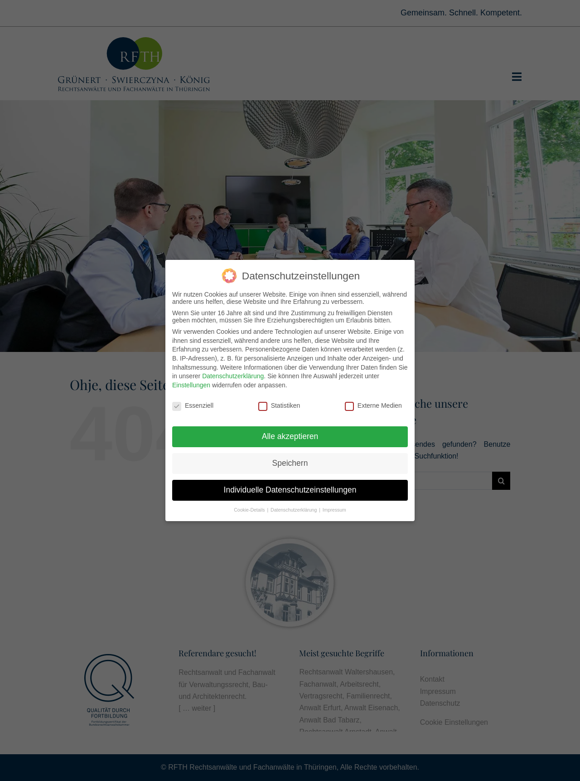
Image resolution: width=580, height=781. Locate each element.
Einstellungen (191, 383)
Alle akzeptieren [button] (290, 434)
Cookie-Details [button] (250, 508)
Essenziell (192, 403)
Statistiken (279, 403)
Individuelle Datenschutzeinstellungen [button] (290, 488)
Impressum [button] (334, 508)
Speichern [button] (290, 461)
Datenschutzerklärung (233, 374)
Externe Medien (373, 403)
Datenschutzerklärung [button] (294, 508)
